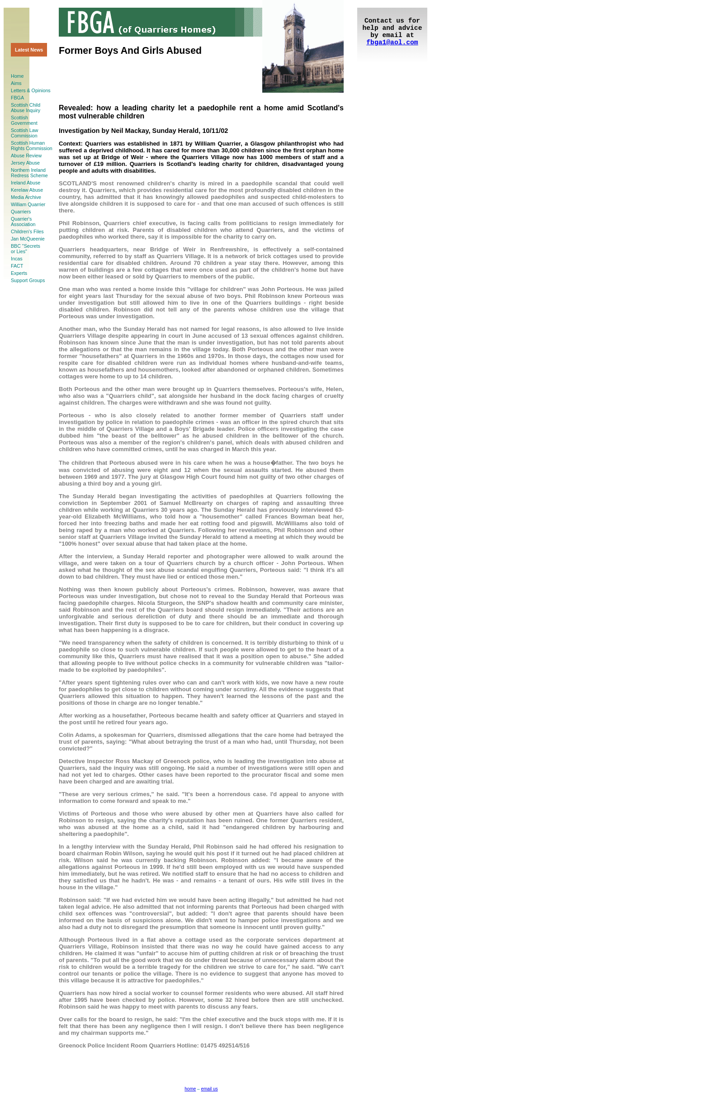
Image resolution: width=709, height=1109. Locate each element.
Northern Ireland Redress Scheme (29, 172)
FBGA (17, 97)
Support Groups (28, 280)
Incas (16, 258)
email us (209, 1088)
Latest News (29, 49)
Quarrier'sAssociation (23, 221)
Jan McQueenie (28, 238)
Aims (16, 83)
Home (17, 76)
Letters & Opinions (31, 90)
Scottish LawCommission (24, 132)
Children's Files (27, 231)
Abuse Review (26, 155)
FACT (17, 266)
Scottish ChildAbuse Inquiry (25, 107)
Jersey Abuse (25, 162)
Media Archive (26, 197)
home (190, 1088)
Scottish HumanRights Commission (31, 145)
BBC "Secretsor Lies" (25, 248)
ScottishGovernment (24, 120)
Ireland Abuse (25, 182)
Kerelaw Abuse (27, 190)
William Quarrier (28, 204)
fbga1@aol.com (392, 42)
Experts (19, 273)
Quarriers (21, 211)
